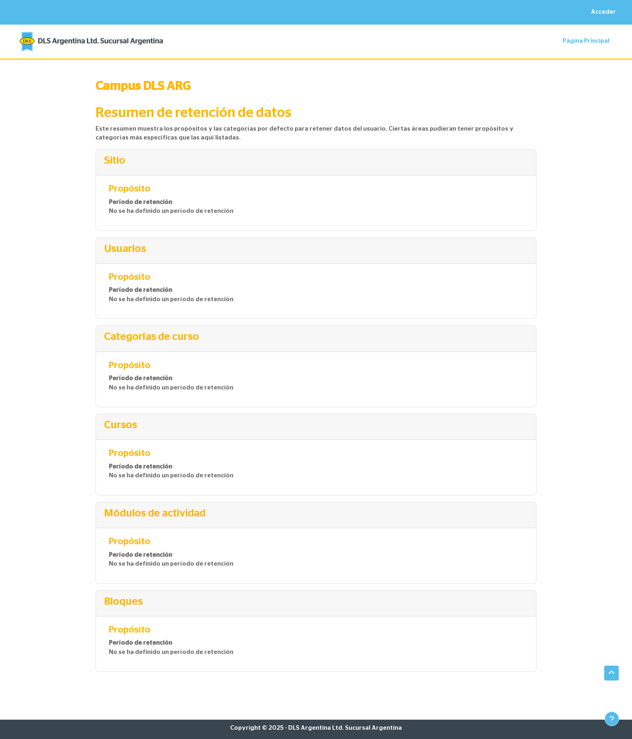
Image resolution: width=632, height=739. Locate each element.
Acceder (603, 12)
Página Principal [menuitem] (586, 41)
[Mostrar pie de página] (612, 719)
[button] (611, 673)
